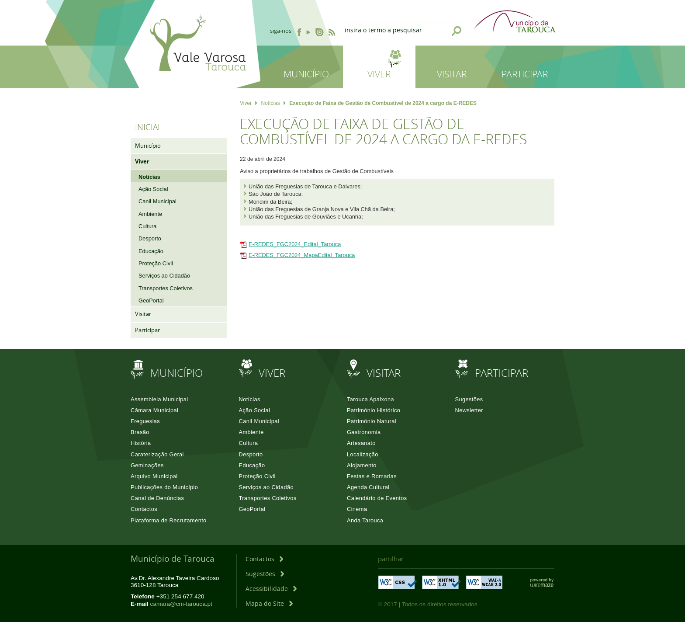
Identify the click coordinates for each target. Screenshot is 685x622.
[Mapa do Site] (269, 603)
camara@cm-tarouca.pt (181, 604)
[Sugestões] (265, 574)
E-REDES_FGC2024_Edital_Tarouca (295, 244)
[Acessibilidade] (271, 588)
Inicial (148, 127)
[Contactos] (264, 559)
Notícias (273, 103)
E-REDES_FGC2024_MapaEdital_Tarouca (302, 255)
